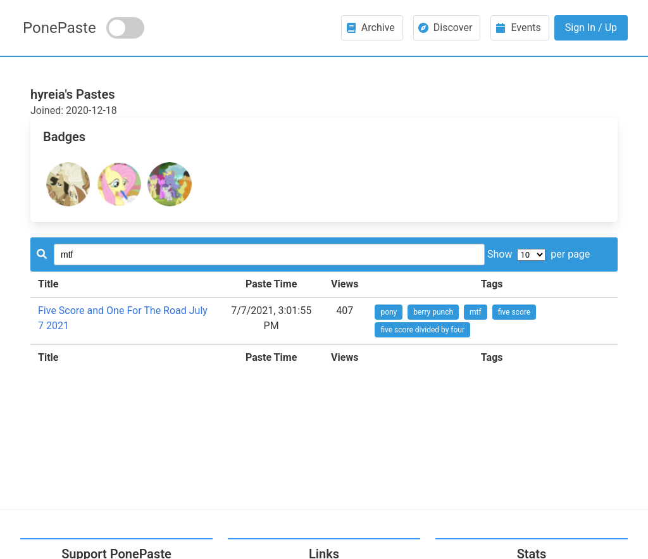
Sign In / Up (591, 28)
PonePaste (59, 28)
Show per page (538, 254)
